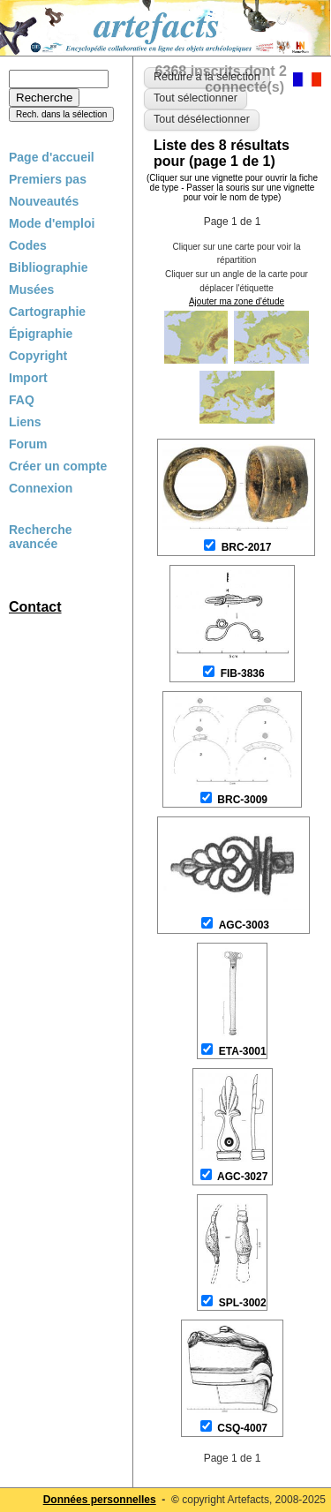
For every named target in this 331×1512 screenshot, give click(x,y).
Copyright (38, 356)
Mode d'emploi (51, 223)
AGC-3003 (244, 925)
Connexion (40, 488)
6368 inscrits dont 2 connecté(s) (221, 79)
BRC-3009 (242, 800)
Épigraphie (40, 334)
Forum (28, 444)
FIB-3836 (243, 673)
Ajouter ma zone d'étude (236, 301)
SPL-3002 (243, 1303)
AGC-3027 (242, 1176)
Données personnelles (99, 1499)
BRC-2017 (247, 547)
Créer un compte (58, 466)
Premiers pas (48, 179)
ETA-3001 (243, 1051)
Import (28, 378)
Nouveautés (44, 201)
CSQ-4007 (242, 1428)
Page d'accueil (51, 157)
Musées (31, 289)
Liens (25, 422)
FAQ (21, 400)
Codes (28, 245)
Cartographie (47, 312)
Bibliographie (48, 267)
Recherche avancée (40, 537)
